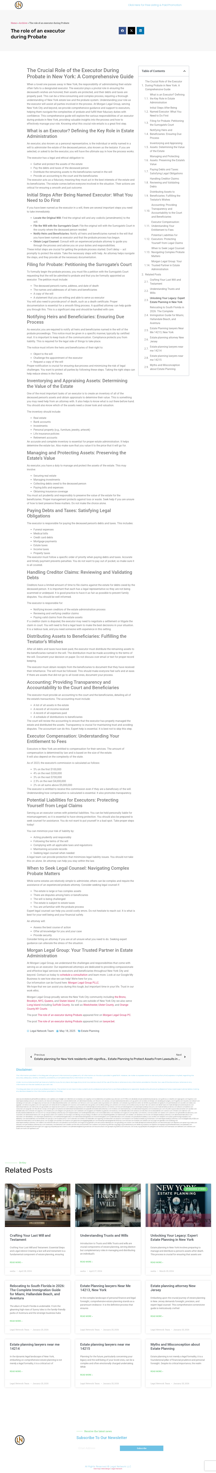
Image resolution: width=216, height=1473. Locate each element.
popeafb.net (90, 1109)
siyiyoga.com (155, 1121)
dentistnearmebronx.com (24, 1107)
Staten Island (67, 1000)
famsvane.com (20, 1117)
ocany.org (137, 1127)
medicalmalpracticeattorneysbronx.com (147, 1123)
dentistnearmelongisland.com (84, 1117)
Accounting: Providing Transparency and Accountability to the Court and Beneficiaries (166, 210)
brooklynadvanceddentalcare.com (27, 1113)
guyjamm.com (137, 1101)
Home (14, 23)
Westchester (90, 1004)
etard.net (50, 1123)
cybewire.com (173, 1113)
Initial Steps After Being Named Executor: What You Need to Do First (165, 111)
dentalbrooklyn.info (127, 1111)
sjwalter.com (192, 1109)
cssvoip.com (46, 1109)
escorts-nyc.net (43, 1113)
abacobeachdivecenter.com (61, 1103)
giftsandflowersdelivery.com (40, 1099)
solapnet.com (164, 1117)
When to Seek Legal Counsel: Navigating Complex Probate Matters (168, 252)
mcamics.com (64, 1107)
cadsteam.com (82, 1111)
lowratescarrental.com (181, 1109)
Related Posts (153, 274)
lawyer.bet (108, 1021)
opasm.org (186, 1123)
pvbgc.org (120, 1125)
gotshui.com (94, 1105)
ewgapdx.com (91, 1111)
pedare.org (109, 1099)
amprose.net (56, 1107)
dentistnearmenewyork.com (34, 1115)
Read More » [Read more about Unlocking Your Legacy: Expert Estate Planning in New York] (157, 1262)
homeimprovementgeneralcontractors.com (111, 1121)
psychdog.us (87, 1115)
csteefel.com (173, 1099)
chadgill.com (63, 1099)
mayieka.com (187, 1101)
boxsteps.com (70, 1115)
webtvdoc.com (117, 1103)
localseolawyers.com (158, 1109)
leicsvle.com (78, 1125)
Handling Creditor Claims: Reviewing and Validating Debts (164, 182)
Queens (48, 1000)
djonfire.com (156, 1125)
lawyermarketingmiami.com (126, 1107)
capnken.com (54, 1099)
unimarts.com (117, 1105)
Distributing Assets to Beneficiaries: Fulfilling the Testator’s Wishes (165, 195)
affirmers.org (112, 1125)
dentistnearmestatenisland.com (76, 1109)
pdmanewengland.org (78, 1127)
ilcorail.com (149, 1115)
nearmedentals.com (32, 1119)
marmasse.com (172, 1127)
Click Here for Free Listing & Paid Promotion (155, 5)
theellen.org (100, 1111)
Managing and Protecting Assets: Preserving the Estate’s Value (167, 160)
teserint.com (69, 1121)
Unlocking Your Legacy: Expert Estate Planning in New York (167, 300)
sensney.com (108, 1101)
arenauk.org (126, 1103)
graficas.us (164, 1099)
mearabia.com (118, 1113)
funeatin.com (138, 1121)
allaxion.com (181, 1107)
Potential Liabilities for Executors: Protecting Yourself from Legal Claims (167, 239)
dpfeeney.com (20, 1119)
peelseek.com (187, 1125)
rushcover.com (118, 1099)
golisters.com (93, 1123)
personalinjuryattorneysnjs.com (58, 1113)
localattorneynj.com (130, 1125)
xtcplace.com (147, 1125)
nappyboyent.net (31, 1127)
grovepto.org (112, 1127)
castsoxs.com (168, 1111)
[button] (122, 30)
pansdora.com (66, 1123)
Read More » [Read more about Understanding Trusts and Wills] (86, 1262)
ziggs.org (47, 1127)
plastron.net (62, 1109)
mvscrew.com (75, 1105)
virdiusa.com (82, 1107)
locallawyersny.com (41, 1121)
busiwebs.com (87, 1125)
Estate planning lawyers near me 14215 (166, 357)
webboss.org (73, 1107)
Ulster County (106, 1004)
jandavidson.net (21, 1127)
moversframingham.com (101, 1117)
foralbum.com (96, 1115)
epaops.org (163, 1125)
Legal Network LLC (120, 1466)
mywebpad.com (65, 1105)
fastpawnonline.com (75, 1113)
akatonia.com (141, 1115)
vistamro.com (66, 1127)
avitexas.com (138, 1111)
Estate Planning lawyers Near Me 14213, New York (167, 330)
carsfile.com (155, 1117)
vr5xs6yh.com (177, 1111)
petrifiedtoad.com (174, 1103)
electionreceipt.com (167, 1123)
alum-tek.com (146, 1105)
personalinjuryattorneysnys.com (35, 1125)
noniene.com (108, 1103)
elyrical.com (48, 1103)
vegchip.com (90, 1099)
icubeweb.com (75, 1119)
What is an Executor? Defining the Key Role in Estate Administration (167, 98)
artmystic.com (129, 1127)
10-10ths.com (127, 1099)
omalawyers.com (51, 1111)
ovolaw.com (130, 1123)
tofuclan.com (129, 1121)
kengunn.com (59, 1101)
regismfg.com (101, 1119)
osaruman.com (21, 1109)
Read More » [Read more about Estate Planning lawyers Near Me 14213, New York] (86, 1316)
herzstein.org (100, 1103)
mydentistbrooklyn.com (116, 1117)
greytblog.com (121, 1123)
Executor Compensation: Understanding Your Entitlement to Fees (165, 225)
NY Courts (41, 1008)
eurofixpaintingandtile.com (109, 1115)
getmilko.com (164, 1121)
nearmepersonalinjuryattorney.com (27, 1123)
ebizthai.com (146, 1111)
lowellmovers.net (85, 1105)
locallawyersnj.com (135, 1105)
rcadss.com (193, 1123)
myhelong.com (173, 1121)
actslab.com (146, 1101)
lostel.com (19, 1128)
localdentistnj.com (100, 1099)
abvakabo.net (136, 1099)
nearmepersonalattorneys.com (46, 1117)
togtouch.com (127, 1113)
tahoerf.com (196, 1101)
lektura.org (28, 1105)
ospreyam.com (46, 1105)
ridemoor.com (186, 1111)
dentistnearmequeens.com (142, 1109)
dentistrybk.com (123, 1115)
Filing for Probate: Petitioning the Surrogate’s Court (167, 122)
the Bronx (120, 997)
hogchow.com (192, 1099)
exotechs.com (42, 1101)
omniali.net (133, 1103)
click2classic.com (152, 1119)
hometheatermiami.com (175, 1125)
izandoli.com (70, 1125)
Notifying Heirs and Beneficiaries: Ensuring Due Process (165, 134)
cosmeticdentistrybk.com (71, 1101)
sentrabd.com (155, 1103)
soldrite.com (147, 1121)
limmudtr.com (75, 1123)
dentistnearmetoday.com (87, 1101)
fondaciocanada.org (140, 1119)
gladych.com (164, 1103)
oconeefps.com (81, 1099)
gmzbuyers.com (71, 1111)
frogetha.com (178, 1101)
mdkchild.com (71, 1099)
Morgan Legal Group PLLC (83, 982)
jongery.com (170, 1101)
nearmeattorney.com (127, 1109)
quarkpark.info (145, 1127)
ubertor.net (154, 1105)
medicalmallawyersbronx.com (167, 1107)
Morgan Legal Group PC (117, 1015)
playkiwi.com (120, 1119)
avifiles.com (84, 1119)
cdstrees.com (191, 1127)
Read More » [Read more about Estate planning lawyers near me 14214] (16, 1371)
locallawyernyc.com (63, 1119)
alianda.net (27, 1099)
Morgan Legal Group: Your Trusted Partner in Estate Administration (166, 265)
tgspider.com (20, 1105)
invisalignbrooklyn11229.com (190, 1119)
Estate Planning (90, 1030)
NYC (40, 1000)
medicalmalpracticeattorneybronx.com (181, 1105)
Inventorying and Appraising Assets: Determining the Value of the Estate (167, 147)
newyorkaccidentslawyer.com (107, 1123)
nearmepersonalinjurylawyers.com (147, 1107)
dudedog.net (162, 1101)
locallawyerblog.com (105, 1105)
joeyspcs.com (52, 1119)
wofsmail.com (32, 1111)
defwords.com (36, 1107)
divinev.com (114, 1107)
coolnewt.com (96, 1125)
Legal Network (117, 1469)
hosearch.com (129, 1119)
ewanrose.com (89, 1127)
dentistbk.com (92, 1119)
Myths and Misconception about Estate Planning (165, 367)
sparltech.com (34, 1128)
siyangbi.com (52, 1121)
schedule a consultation (74, 974)
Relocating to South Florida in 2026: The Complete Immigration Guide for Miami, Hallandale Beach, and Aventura (167, 315)
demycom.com (37, 1105)
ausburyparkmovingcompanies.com (179, 1117)
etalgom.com (62, 1111)
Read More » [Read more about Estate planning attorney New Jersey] (157, 1316)
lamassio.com (20, 1125)
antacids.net (56, 1105)
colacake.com (129, 1117)
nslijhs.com (192, 1103)
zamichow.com (75, 1103)
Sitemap (97, 1469)
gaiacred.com (77, 1121)
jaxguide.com (30, 1109)
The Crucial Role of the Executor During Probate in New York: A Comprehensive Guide (163, 85)
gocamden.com (46, 1107)
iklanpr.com (153, 1101)
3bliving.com (79, 1115)
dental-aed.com (163, 1105)
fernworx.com (85, 1103)
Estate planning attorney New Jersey (167, 339)
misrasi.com (125, 1105)
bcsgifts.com (54, 1109)
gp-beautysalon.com (50, 1115)
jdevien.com (108, 1111)
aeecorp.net (20, 1099)
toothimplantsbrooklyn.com (90, 1113)
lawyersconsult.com (101, 1127)
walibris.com (43, 1123)
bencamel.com (111, 1119)
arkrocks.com (57, 1123)
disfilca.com (120, 1127)
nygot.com (40, 1127)
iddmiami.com (181, 1127)
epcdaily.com (137, 1113)
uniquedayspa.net (56, 1127)
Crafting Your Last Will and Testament (165, 281)
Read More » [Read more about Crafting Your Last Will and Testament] (16, 1262)
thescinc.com (100, 1101)
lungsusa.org (84, 1123)
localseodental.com (157, 1111)
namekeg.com (20, 1103)
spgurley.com (41, 1111)
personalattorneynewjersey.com (150, 1099)
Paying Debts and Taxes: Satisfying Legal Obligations (166, 171)
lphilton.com (189, 1107)
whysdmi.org (169, 1109)
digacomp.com (39, 1103)
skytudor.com (29, 1103)
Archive (23, 23)
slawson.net (50, 1101)
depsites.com (178, 1123)
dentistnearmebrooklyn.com (183, 1115)
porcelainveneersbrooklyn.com (122, 1101)
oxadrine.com (61, 1115)
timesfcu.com (146, 1113)
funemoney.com (51, 1125)
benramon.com (61, 1125)
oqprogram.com (182, 1099)
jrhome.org (104, 1125)
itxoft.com (26, 1128)
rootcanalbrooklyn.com (106, 1113)
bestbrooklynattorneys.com (103, 1109)
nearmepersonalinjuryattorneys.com (169, 1119)
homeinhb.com (43, 1119)
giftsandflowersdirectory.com (187, 1113)
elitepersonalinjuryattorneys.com (164, 1115)
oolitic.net (140, 1103)
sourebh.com (184, 1103)
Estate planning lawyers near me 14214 (166, 348)
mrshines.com (116, 1109)
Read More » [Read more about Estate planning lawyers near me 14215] (86, 1375)
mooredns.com (21, 1115)
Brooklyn (32, 1000)
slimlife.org (147, 1103)
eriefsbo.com (61, 1121)
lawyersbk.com (155, 1113)
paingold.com (154, 1127)
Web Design (105, 1469)
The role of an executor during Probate (60, 1015)
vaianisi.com (164, 1113)
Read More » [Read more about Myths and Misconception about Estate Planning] (157, 1371)
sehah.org (140, 1125)
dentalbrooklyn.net (22, 1111)
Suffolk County (61, 1004)
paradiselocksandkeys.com (142, 1117)
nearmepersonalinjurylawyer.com (26, 1101)
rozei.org (92, 1103)
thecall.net (38, 1109)
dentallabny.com (31, 1117)
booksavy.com (116, 1111)
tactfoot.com (163, 1127)
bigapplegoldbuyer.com (90, 1121)
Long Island (34, 1004)
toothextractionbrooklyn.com (25, 1121)
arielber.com (133, 1115)
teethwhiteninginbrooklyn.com (65, 1117)
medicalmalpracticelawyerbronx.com (98, 1107)
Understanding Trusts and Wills (165, 290)
